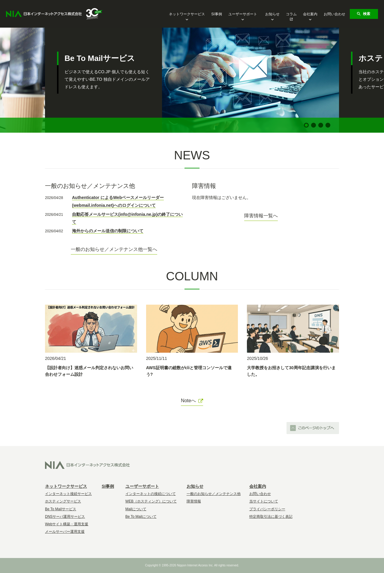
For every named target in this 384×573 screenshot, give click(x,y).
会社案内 (310, 14)
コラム (291, 14)
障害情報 (194, 501)
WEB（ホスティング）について (151, 501)
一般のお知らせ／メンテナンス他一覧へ (114, 249)
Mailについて (135, 509)
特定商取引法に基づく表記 (270, 516)
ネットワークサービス (187, 14)
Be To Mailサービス (60, 509)
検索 (363, 13)
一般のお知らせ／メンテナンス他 (214, 494)
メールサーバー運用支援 (65, 531)
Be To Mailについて (141, 516)
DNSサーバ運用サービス (65, 516)
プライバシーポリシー (267, 509)
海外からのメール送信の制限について (107, 230)
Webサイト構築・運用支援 (66, 524)
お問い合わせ (334, 14)
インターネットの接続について (150, 494)
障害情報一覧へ (261, 215)
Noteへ (192, 400)
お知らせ (272, 14)
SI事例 (216, 14)
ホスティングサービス (63, 501)
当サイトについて (263, 501)
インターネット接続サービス (68, 494)
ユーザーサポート (242, 14)
